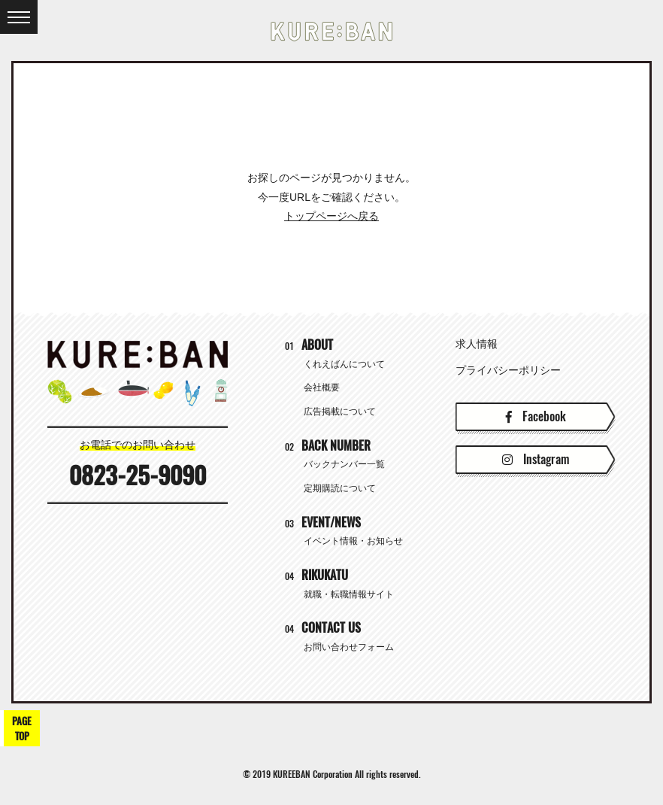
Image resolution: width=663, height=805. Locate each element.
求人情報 (477, 344)
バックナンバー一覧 (344, 464)
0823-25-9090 (137, 475)
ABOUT (309, 345)
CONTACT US (323, 628)
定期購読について (340, 488)
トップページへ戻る (331, 216)
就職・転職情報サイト (349, 594)
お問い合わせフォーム (349, 647)
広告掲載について (340, 411)
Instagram (535, 459)
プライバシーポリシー (508, 370)
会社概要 (322, 387)
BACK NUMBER (328, 446)
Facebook (536, 416)
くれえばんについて (344, 364)
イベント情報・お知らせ (353, 541)
